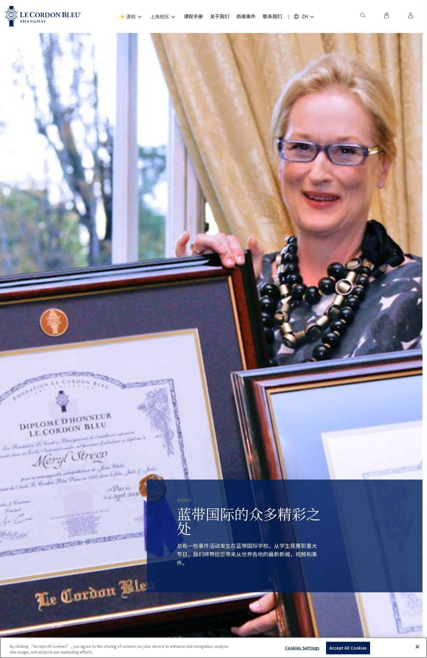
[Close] (417, 647)
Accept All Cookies (348, 648)
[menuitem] (363, 16)
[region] (213, 647)
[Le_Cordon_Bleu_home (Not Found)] (43, 16)
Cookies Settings (302, 648)
